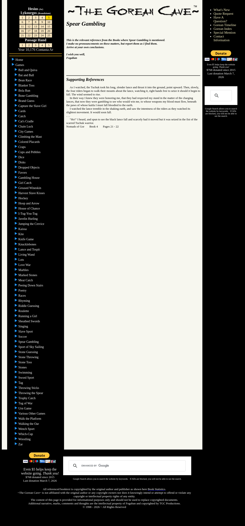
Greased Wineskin (30, 188)
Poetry (22, 290)
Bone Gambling (28, 95)
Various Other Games (32, 413)
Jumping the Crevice (31, 224)
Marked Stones (28, 275)
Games (20, 65)
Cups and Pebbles (29, 152)
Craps (22, 147)
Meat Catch (25, 280)
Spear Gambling (28, 341)
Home (19, 60)
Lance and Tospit (29, 249)
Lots (21, 259)
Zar (20, 444)
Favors (23, 172)
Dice (21, 157)
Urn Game (25, 408)
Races (22, 295)
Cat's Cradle (26, 121)
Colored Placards (29, 142)
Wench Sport (26, 429)
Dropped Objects (29, 167)
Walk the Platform (30, 418)
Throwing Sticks (29, 388)
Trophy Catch (27, 398)
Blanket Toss (26, 85)
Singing (23, 326)
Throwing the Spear (31, 393)
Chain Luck (26, 126)
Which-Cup (26, 434)
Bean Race (25, 80)
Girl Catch (25, 183)
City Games (26, 131)
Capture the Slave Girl (32, 106)
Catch (22, 116)
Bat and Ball (26, 75)
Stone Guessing (28, 352)
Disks (22, 162)
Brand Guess (26, 101)
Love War (24, 265)
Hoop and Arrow (29, 203)
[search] (126, 465)
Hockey (23, 198)
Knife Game (26, 239)
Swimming (25, 372)
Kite (21, 234)
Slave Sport (25, 331)
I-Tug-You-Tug (28, 213)
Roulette (24, 311)
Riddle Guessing (29, 306)
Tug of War (25, 403)
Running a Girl (28, 316)
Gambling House (29, 177)
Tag (21, 382)
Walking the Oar (29, 423)
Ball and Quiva (28, 70)
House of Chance (29, 208)
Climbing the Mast (30, 136)
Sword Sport (26, 377)
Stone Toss (25, 362)
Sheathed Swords (29, 321)
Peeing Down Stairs (31, 285)
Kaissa (22, 229)
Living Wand (26, 254)
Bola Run (24, 90)
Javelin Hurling (28, 218)
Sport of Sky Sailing (31, 347)
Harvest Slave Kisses (32, 193)
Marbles (23, 270)
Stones (22, 367)
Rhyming (24, 300)
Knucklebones (27, 244)
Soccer (23, 336)
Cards (22, 111)
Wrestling (24, 439)
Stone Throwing (28, 357)
